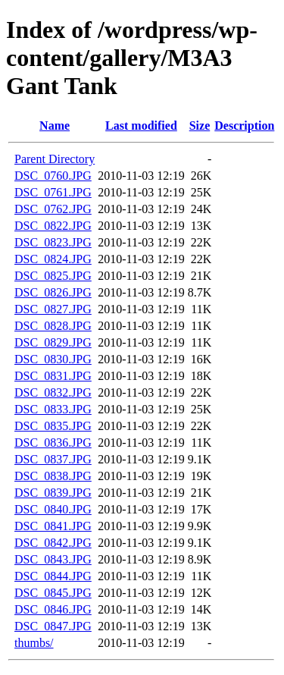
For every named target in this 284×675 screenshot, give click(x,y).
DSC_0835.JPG (53, 425)
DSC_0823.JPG (53, 242)
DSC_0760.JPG (53, 175)
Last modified (141, 125)
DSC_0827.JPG (53, 309)
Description (244, 125)
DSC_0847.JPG (53, 626)
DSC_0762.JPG (53, 208)
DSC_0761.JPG (53, 192)
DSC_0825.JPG (53, 275)
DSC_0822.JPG (53, 225)
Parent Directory (54, 158)
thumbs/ (34, 642)
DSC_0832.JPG (53, 392)
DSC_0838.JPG (53, 475)
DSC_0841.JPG (53, 526)
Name (54, 125)
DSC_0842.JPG (53, 542)
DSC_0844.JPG (53, 576)
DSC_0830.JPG (53, 359)
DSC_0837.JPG (53, 459)
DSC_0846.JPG (53, 609)
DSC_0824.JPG (53, 259)
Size (200, 125)
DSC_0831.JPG (53, 375)
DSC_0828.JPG (53, 325)
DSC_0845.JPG (53, 592)
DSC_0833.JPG (53, 409)
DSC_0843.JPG (53, 559)
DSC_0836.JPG (53, 442)
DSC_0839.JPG (53, 492)
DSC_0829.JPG (53, 342)
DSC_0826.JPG (53, 292)
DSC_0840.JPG (53, 509)
